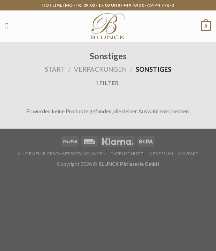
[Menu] (9, 26)
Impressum (160, 153)
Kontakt (188, 153)
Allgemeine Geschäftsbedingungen (61, 153)
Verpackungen (100, 69)
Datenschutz (127, 153)
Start (55, 69)
